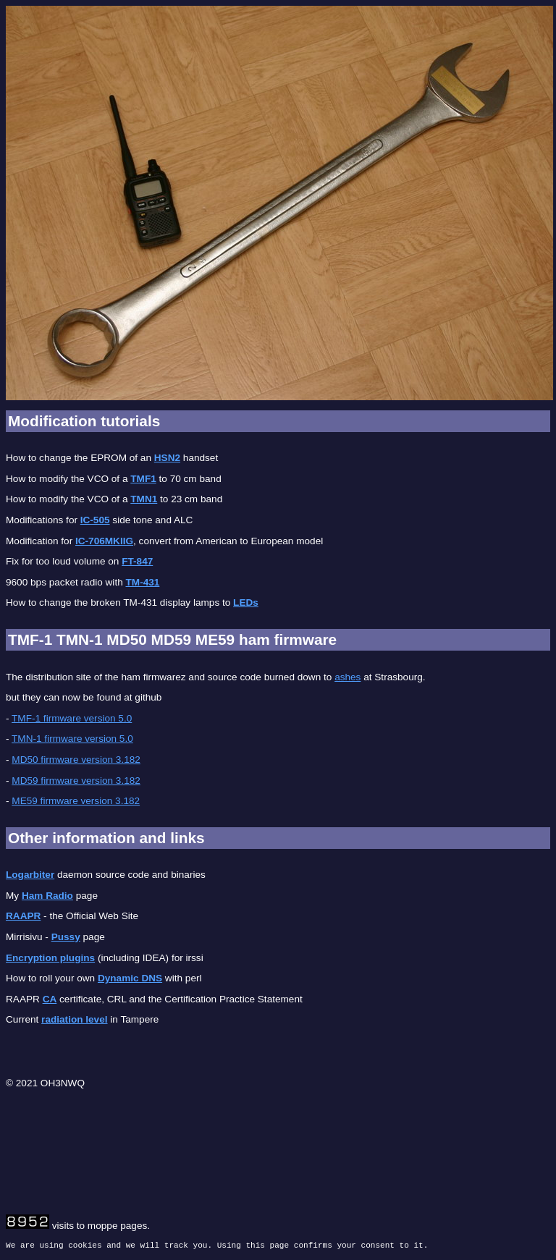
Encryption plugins (50, 957)
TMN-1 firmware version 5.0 (72, 738)
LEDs (245, 602)
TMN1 (143, 499)
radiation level (74, 1019)
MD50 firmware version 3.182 (76, 759)
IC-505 (95, 520)
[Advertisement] (269, 1130)
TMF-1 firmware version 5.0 (72, 718)
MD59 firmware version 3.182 (76, 780)
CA (50, 999)
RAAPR (23, 915)
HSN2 (167, 457)
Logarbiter (30, 874)
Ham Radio (47, 895)
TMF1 (143, 478)
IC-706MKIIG (104, 541)
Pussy (65, 936)
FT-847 (137, 561)
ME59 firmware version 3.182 (76, 800)
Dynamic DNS (130, 978)
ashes (347, 677)
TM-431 (143, 582)
